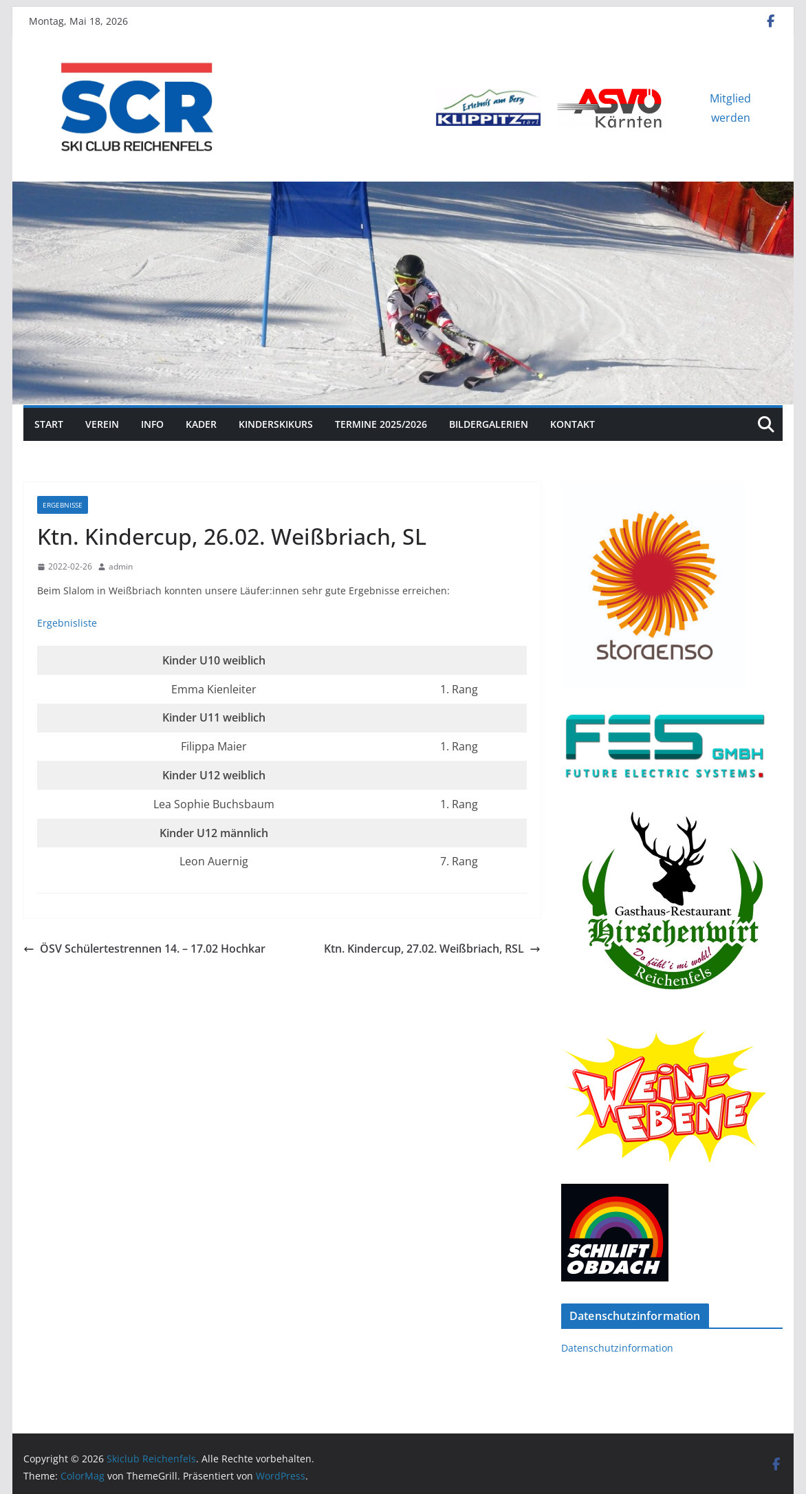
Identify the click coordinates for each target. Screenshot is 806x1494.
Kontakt (572, 424)
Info (152, 424)
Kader (201, 424)
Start (48, 424)
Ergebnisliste (67, 622)
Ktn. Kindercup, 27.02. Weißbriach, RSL (432, 948)
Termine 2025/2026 (381, 424)
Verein (102, 424)
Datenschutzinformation (617, 1347)
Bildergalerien (488, 424)
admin (121, 566)
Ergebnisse (63, 505)
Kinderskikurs (276, 424)
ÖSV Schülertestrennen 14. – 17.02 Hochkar (144, 948)
